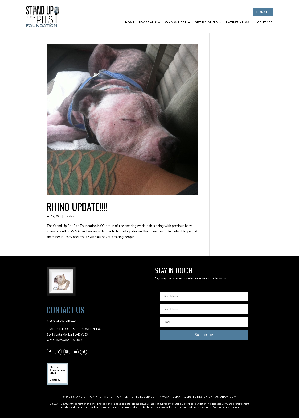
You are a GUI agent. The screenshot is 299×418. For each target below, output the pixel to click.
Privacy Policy (169, 396)
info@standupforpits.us (62, 321)
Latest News (237, 22)
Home (130, 22)
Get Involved (206, 22)
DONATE (263, 12)
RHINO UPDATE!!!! (77, 206)
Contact (265, 22)
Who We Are (176, 22)
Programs (148, 22)
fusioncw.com (224, 396)
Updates (69, 216)
